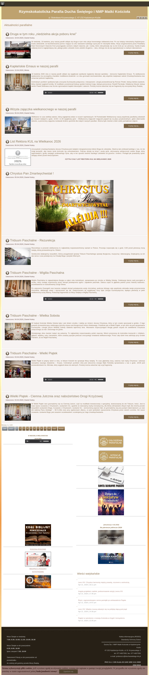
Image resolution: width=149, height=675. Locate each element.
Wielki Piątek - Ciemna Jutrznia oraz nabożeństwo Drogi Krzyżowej (56, 396)
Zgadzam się (68, 671)
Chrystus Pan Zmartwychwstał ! (32, 173)
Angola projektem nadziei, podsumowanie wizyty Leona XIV (100, 591)
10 (49, 429)
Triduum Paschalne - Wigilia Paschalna (37, 272)
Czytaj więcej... (134, 53)
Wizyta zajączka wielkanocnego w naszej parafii (43, 109)
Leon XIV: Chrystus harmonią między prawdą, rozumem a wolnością (103, 582)
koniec (61, 429)
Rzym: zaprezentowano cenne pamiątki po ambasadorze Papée (102, 600)
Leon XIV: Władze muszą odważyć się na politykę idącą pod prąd (102, 609)
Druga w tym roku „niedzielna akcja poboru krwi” (43, 34)
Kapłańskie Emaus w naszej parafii (34, 66)
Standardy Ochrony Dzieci (131, 640)
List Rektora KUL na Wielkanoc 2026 (35, 141)
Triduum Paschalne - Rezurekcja (32, 240)
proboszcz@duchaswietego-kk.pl (128, 656)
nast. (54, 429)
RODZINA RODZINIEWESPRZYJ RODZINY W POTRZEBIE (38, 560)
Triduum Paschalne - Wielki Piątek (33, 353)
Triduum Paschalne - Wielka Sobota (35, 315)
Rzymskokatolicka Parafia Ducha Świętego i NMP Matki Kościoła (74, 12)
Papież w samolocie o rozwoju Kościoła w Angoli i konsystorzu (101, 618)
